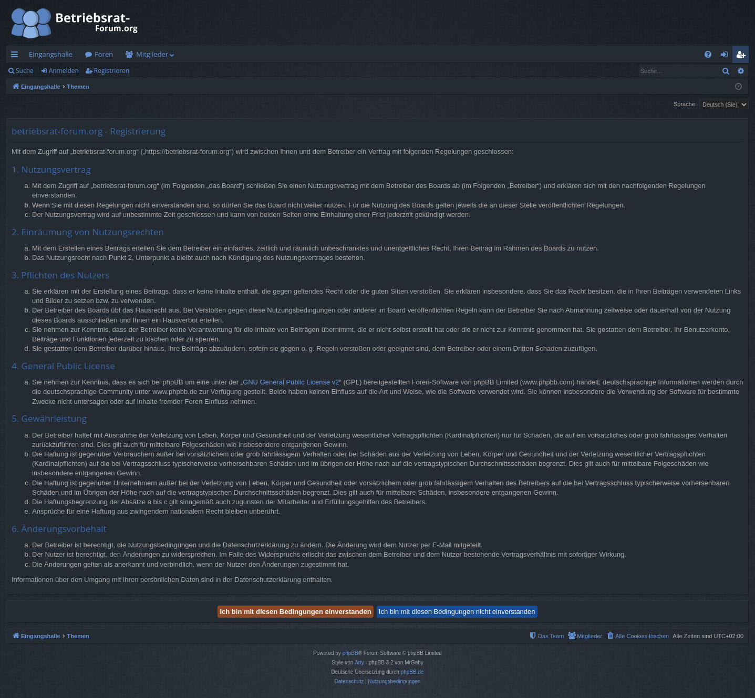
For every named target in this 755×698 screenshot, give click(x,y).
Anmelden (64, 70)
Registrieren (111, 70)
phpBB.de (412, 672)
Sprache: (685, 104)
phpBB (350, 653)
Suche (25, 70)
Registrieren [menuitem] (743, 56)
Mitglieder (152, 54)
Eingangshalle (51, 54)
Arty (359, 662)
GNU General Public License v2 (291, 382)
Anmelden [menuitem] (727, 56)
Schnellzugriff (17, 56)
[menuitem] (708, 54)
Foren (104, 54)
